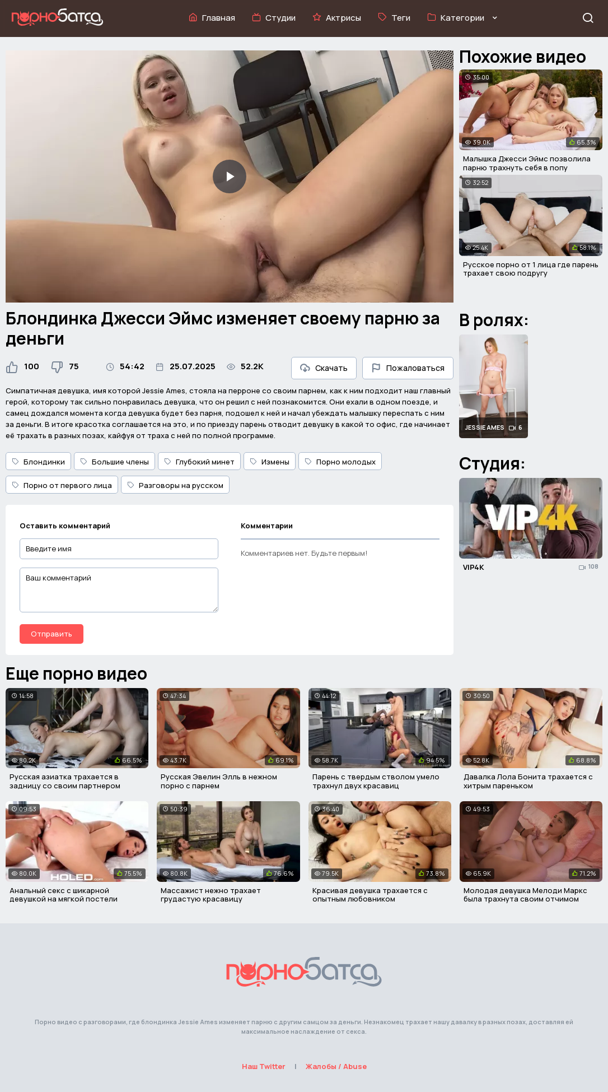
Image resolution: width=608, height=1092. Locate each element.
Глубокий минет (199, 462)
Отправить (51, 634)
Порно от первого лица (62, 485)
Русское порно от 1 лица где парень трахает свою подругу (530, 268)
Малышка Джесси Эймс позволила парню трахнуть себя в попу (527, 163)
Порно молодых (340, 462)
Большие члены (114, 462)
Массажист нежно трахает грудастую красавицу (211, 894)
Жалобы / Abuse (336, 1066)
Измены (269, 462)
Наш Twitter (264, 1066)
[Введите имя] (119, 548)
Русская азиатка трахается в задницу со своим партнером (65, 781)
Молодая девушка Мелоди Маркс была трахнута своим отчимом (525, 894)
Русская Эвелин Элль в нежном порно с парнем (219, 781)
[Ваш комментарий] (119, 590)
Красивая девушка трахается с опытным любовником (370, 894)
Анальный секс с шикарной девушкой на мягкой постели (64, 894)
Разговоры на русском (175, 485)
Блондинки (38, 462)
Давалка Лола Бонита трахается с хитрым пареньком (528, 781)
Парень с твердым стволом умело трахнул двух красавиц (375, 781)
